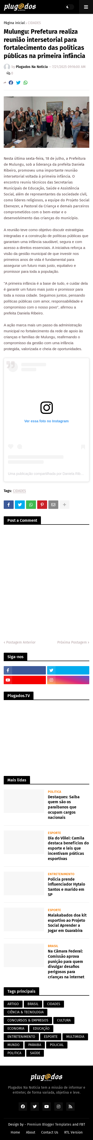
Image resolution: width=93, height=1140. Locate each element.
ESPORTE (51, 1037)
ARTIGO (13, 1004)
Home (15, 1132)
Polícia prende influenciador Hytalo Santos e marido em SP (66, 887)
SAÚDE (35, 1053)
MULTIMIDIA (75, 1037)
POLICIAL (57, 1045)
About (30, 1132)
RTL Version (73, 1132)
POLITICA (14, 1053)
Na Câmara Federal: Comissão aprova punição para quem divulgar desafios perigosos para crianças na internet (66, 964)
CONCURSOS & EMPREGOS (27, 1020)
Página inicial (14, 23)
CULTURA (64, 1020)
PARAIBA (34, 1045)
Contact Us (49, 1132)
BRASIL (33, 1004)
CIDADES (34, 23)
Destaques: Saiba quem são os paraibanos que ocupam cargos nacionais (64, 807)
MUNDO (13, 1045)
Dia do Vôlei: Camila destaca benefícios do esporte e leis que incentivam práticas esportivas (68, 848)
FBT (82, 1124)
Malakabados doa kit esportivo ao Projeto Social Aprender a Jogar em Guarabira (67, 923)
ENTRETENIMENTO (21, 1037)
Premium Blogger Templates (49, 1124)
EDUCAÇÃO (41, 1028)
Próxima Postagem (72, 642)
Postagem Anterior (20, 642)
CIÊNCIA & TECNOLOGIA (25, 1012)
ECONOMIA (15, 1028)
